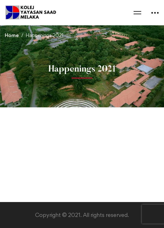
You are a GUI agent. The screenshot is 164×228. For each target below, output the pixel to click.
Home (12, 35)
